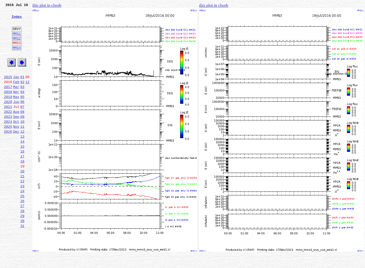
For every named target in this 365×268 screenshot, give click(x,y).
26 (22, 233)
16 (22, 175)
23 (22, 215)
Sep (16, 135)
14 (22, 164)
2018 (8, 106)
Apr (16, 106)
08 (22, 129)
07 (22, 123)
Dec (16, 152)
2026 (8, 152)
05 (22, 112)
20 (22, 198)
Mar (16, 100)
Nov (16, 146)
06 (22, 118)
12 (27, 95)
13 (22, 158)
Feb (16, 95)
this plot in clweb (46, 5)
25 (22, 227)
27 (22, 238)
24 (22, 221)
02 (22, 95)
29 (22, 250)
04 (22, 106)
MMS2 (17, 45)
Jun (16, 118)
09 (22, 135)
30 (22, 256)
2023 (8, 135)
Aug (16, 129)
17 (22, 181)
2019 (8, 112)
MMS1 (17, 39)
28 (22, 244)
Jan (16, 89)
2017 (8, 100)
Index (17, 19)
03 (22, 100)
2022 (8, 129)
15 (22, 169)
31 (22, 261)
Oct (16, 141)
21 (22, 204)
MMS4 (17, 56)
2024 (8, 141)
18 (22, 187)
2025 (8, 146)
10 (22, 141)
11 (22, 146)
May (16, 112)
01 (22, 89)
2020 (8, 118)
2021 (8, 123)
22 (22, 210)
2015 (8, 89)
